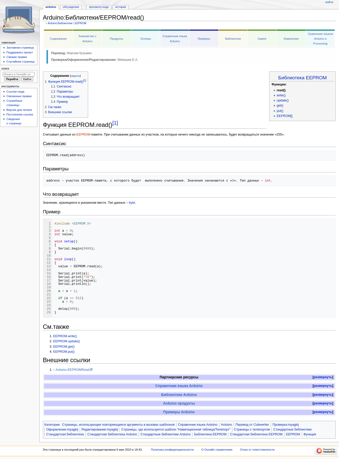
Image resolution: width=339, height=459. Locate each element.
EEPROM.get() (64, 346)
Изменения (291, 38)
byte (132, 202)
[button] (323, 377)
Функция (309, 434)
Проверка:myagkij (285, 424)
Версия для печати (19, 109)
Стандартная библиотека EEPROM (256, 434)
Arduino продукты (179, 403)
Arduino (226, 424)
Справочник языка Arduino (179, 386)
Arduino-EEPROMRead (72, 370)
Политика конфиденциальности (172, 449)
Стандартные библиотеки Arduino (165, 434)
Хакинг (262, 38)
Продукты (116, 38)
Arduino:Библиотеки (60, 23)
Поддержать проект (19, 52)
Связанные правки (18, 96)
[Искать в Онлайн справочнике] (19, 74)
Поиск (5, 68)
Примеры (204, 38)
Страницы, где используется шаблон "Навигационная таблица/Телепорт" (175, 429)
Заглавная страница (20, 47)
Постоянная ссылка (19, 114)
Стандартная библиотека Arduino (112, 434)
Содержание (58, 38)
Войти (329, 2)
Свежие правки (16, 56)
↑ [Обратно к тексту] (54, 370)
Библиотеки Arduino (179, 395)
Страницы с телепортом (252, 429)
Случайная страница (20, 61)
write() (281, 95)
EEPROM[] (285, 116)
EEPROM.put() (64, 351)
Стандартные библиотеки (292, 429)
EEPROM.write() (65, 336)
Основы (145, 38)
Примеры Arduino (179, 412)
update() (283, 100)
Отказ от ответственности (257, 449)
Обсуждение (71, 6)
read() (281, 90)
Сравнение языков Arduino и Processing (320, 38)
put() (280, 111)
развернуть (323, 377)
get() (280, 105)
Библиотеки (233, 38)
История (120, 6)
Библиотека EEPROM (302, 77)
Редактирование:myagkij (100, 429)
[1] (115, 123)
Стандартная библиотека (65, 434)
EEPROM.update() (66, 341)
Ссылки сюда (15, 91)
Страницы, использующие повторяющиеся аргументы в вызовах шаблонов (118, 424)
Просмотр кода (99, 6)
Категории (52, 424)
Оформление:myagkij (62, 429)
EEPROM (80, 23)
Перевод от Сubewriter (252, 424)
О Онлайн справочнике (216, 449)
